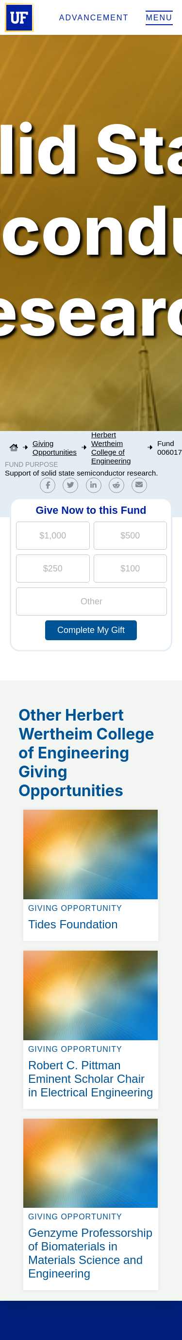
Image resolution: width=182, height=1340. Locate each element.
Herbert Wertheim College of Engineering (111, 448)
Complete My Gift (91, 630)
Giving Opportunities (55, 447)
